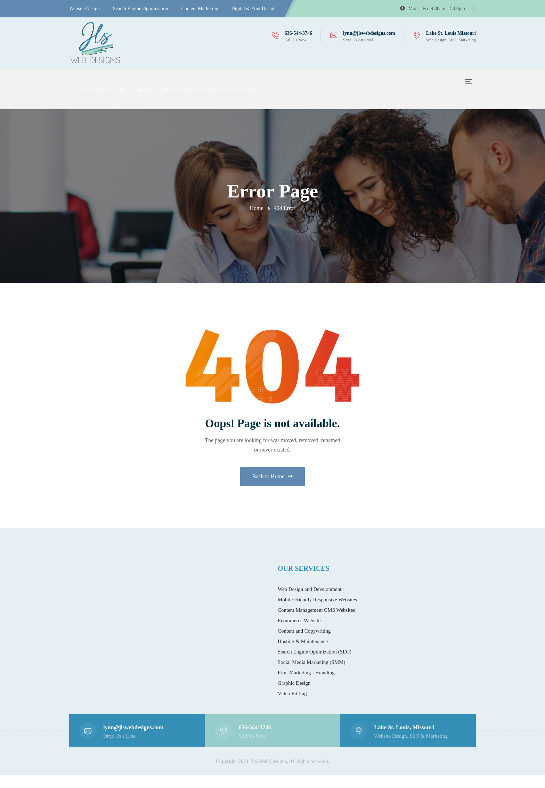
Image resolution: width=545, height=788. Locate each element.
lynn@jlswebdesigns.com (369, 33)
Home (256, 208)
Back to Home (272, 483)
